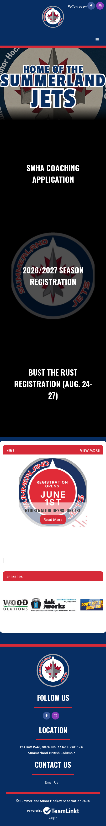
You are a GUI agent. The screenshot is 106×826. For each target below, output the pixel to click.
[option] (53, 605)
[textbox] (53, 540)
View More (90, 450)
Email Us (51, 782)
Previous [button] (11, 602)
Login (53, 817)
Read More (53, 519)
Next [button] (95, 602)
